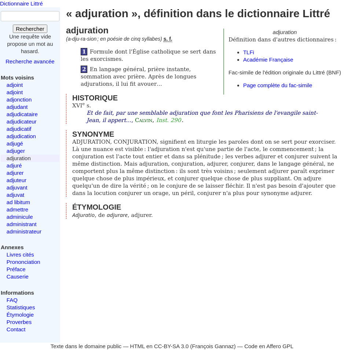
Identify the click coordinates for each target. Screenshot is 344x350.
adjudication (21, 136)
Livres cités (20, 254)
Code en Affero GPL (268, 346)
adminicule (20, 217)
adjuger (16, 151)
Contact (16, 329)
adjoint (15, 85)
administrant (22, 224)
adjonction (19, 99)
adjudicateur (22, 121)
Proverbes (19, 322)
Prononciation (23, 262)
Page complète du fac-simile (277, 85)
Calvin (143, 120)
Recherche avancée (30, 61)
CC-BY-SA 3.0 (171, 346)
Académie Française (268, 59)
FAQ (12, 300)
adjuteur (16, 180)
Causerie (18, 276)
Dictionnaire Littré (21, 3)
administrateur (24, 231)
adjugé (15, 143)
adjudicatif (19, 129)
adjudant (17, 107)
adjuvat (15, 195)
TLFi (248, 52)
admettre (17, 209)
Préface (16, 269)
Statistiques (21, 307)
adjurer (15, 173)
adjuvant (17, 187)
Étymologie (20, 315)
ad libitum (18, 202)
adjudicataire (22, 114)
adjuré (14, 165)
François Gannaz (213, 346)
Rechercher (30, 29)
